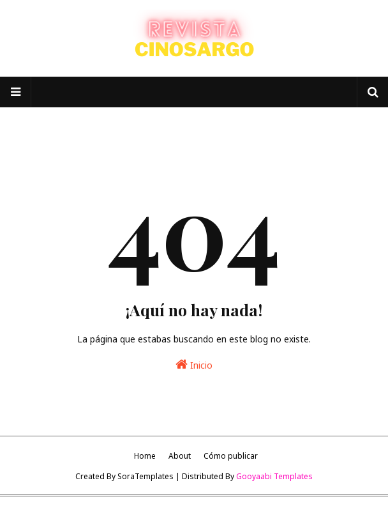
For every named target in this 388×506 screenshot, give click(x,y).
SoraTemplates (145, 476)
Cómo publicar (231, 455)
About (179, 455)
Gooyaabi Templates (274, 476)
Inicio (194, 364)
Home (145, 455)
